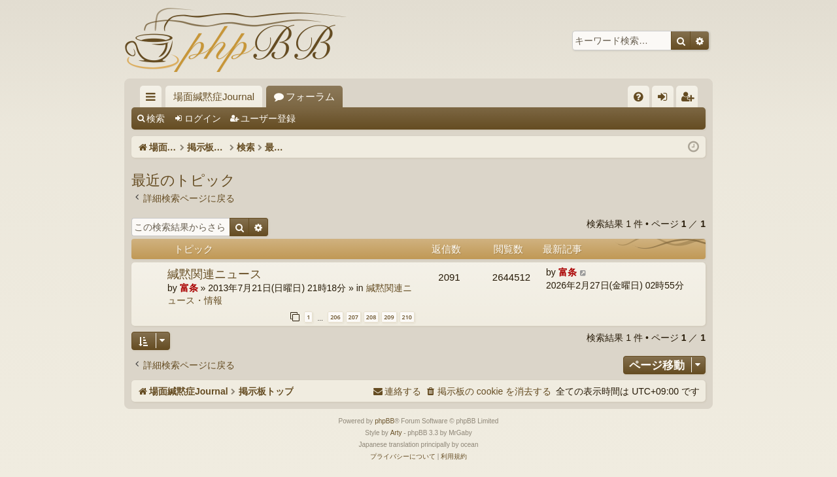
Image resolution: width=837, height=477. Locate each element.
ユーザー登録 (268, 118)
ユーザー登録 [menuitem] (690, 99)
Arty (396, 432)
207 (353, 317)
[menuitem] (638, 96)
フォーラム (310, 96)
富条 (189, 288)
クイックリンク (153, 99)
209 (389, 317)
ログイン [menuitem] (666, 99)
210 (407, 317)
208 (371, 317)
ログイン (202, 118)
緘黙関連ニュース (214, 273)
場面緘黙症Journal (213, 96)
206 (335, 317)
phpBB (384, 421)
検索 (155, 118)
